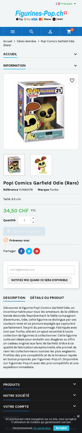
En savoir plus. (42, 428)
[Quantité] (24, 220)
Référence (10, 190)
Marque (43, 190)
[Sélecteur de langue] (66, 3)
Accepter (61, 428)
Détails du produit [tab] (47, 298)
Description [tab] (14, 298)
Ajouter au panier (23, 231)
